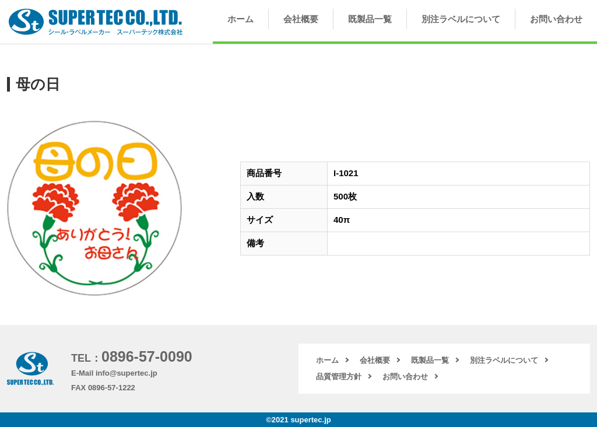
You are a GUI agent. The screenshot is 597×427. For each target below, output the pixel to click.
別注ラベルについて (461, 19)
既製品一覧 (370, 19)
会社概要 (300, 19)
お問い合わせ (556, 19)
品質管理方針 (338, 376)
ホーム (240, 19)
